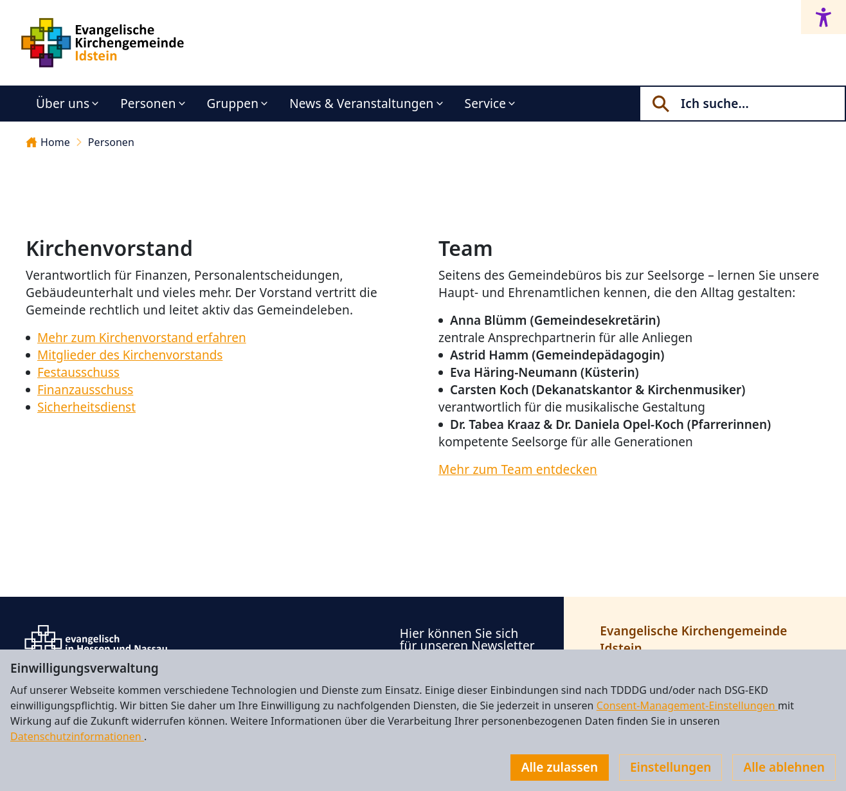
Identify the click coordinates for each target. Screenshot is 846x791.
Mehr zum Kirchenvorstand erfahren (141, 337)
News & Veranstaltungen (361, 103)
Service (486, 103)
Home (48, 142)
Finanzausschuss (85, 389)
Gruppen (233, 103)
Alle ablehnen (784, 767)
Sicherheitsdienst (86, 407)
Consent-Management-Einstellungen (687, 705)
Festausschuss (78, 372)
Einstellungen (670, 767)
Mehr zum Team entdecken (517, 469)
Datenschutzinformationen (77, 736)
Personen (148, 103)
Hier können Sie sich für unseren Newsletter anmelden (467, 645)
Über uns (62, 103)
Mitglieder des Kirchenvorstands (129, 355)
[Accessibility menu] (823, 17)
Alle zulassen (559, 767)
